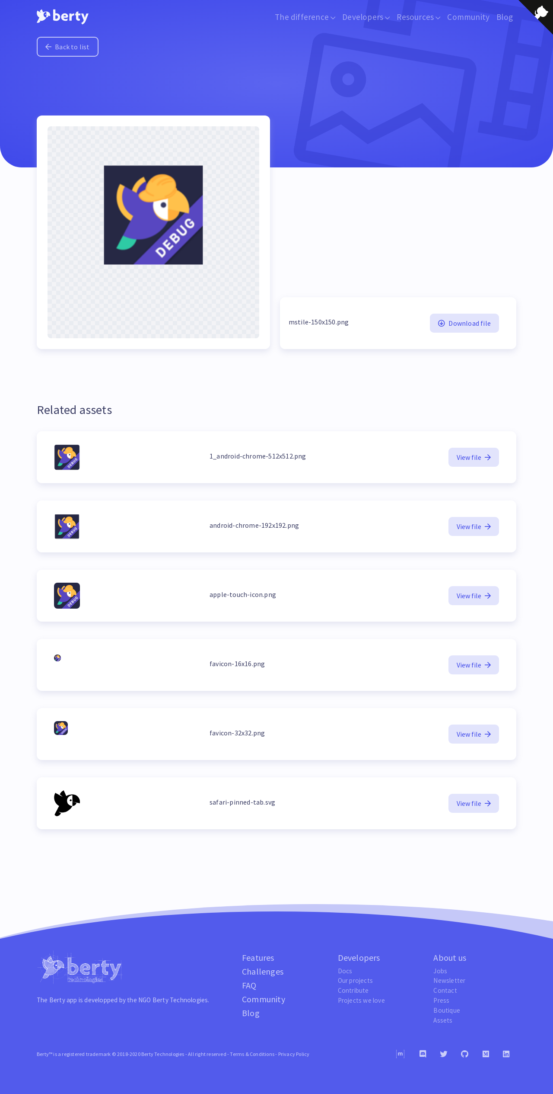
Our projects (355, 980)
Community (468, 17)
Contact (445, 990)
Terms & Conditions (252, 1054)
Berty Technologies (180, 1000)
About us (449, 957)
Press (441, 1000)
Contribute (353, 990)
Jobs (440, 971)
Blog (504, 17)
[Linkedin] (506, 1054)
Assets (442, 1020)
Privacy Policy (294, 1054)
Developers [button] (366, 17)
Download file (464, 323)
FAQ (249, 985)
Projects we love (361, 1000)
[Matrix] (400, 1054)
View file (474, 457)
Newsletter (449, 980)
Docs (345, 971)
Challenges (262, 971)
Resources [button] (418, 17)
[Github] (464, 1054)
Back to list (67, 46)
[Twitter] (443, 1054)
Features (258, 957)
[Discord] (423, 1054)
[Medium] (486, 1054)
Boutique (446, 1010)
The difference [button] (305, 17)
